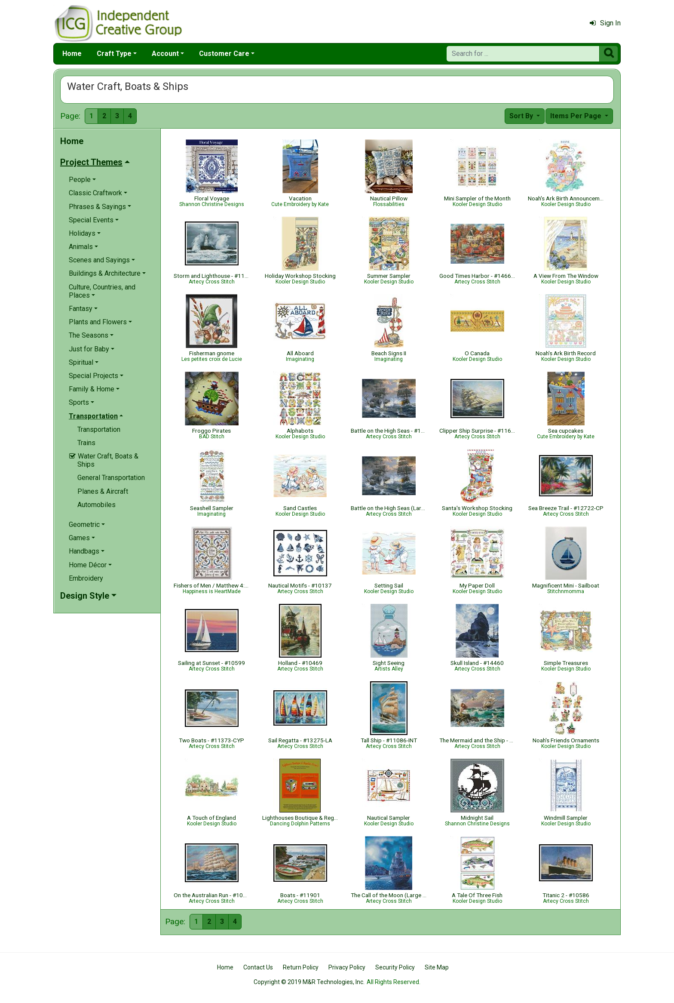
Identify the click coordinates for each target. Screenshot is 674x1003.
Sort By (522, 116)
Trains (86, 443)
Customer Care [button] (224, 53)
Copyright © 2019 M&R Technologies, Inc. (309, 981)
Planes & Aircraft (102, 491)
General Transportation (111, 478)
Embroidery (86, 578)
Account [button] (165, 53)
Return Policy (301, 967)
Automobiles (96, 505)
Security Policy (395, 967)
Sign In (605, 23)
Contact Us (258, 967)
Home (72, 53)
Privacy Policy (346, 967)
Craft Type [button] (114, 53)
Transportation (98, 429)
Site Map (437, 967)
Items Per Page (576, 116)
